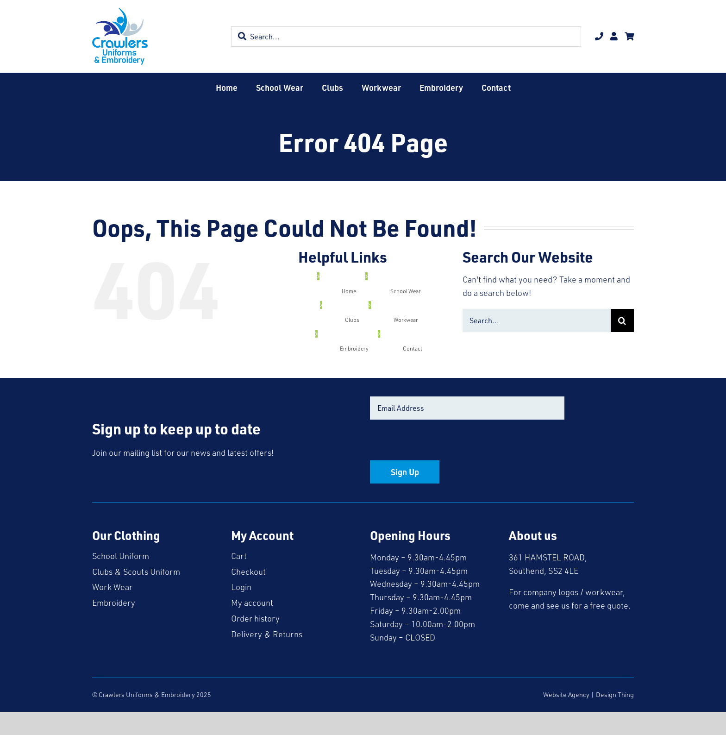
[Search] (622, 320)
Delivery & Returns (266, 634)
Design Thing (615, 694)
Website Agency (566, 694)
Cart (239, 556)
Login (241, 587)
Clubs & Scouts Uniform (136, 571)
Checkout (248, 571)
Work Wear (112, 587)
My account (252, 602)
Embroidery (113, 602)
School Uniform (120, 556)
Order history (255, 618)
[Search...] (537, 320)
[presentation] (440, 442)
